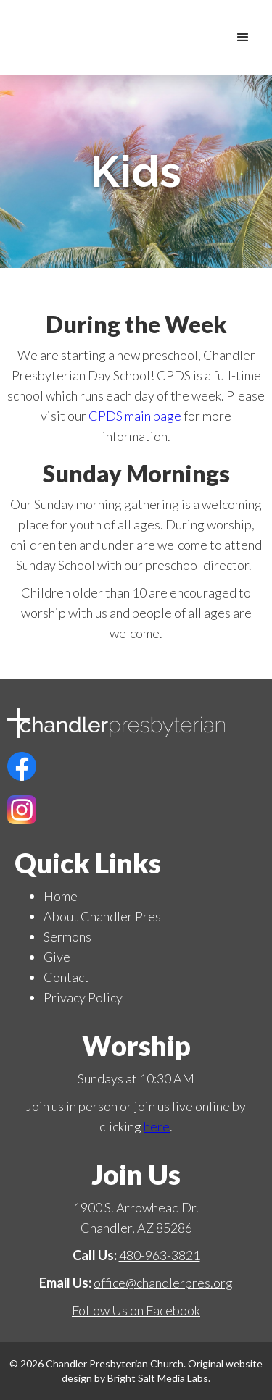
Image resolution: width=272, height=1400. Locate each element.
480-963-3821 (159, 1255)
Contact (66, 977)
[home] (214, 37)
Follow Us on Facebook (136, 1310)
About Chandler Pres (102, 916)
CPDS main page (134, 416)
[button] (243, 37)
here (157, 1126)
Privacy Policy (83, 997)
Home (61, 896)
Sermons (67, 936)
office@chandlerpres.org (163, 1283)
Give (57, 957)
